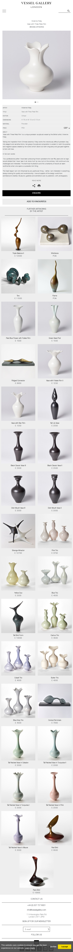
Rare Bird (36, 890)
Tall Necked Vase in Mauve (18, 848)
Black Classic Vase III (18, 466)
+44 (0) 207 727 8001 (36, 906)
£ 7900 (54, 723)
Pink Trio (55, 550)
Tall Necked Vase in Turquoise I (18, 805)
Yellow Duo (18, 593)
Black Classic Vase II (54, 466)
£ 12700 (18, 553)
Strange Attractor (18, 550)
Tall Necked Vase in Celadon (18, 763)
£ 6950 (18, 383)
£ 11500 (18, 298)
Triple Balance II (18, 253)
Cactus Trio (55, 635)
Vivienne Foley (37, 21)
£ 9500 (54, 850)
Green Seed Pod (55, 338)
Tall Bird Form (18, 635)
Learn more (30, 948)
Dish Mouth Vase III (18, 508)
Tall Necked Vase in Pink (55, 805)
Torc (18, 296)
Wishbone (54, 253)
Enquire (36, 193)
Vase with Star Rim (18, 423)
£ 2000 (54, 426)
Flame (54, 296)
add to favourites (36, 201)
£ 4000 (54, 680)
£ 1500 (18, 341)
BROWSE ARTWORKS (37, 27)
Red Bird (54, 848)
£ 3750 (54, 553)
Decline (53, 947)
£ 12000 (18, 256)
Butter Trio (54, 678)
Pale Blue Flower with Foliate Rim (18, 338)
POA (55, 256)
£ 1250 (54, 383)
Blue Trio (55, 593)
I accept (64, 947)
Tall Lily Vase (54, 423)
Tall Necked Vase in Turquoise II (54, 763)
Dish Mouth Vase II (55, 508)
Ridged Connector (18, 381)
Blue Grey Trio (18, 720)
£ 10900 (36, 893)
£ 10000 (18, 638)
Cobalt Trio (18, 678)
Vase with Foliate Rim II (54, 381)
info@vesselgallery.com (36, 910)
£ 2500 (18, 468)
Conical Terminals (54, 720)
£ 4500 (54, 596)
